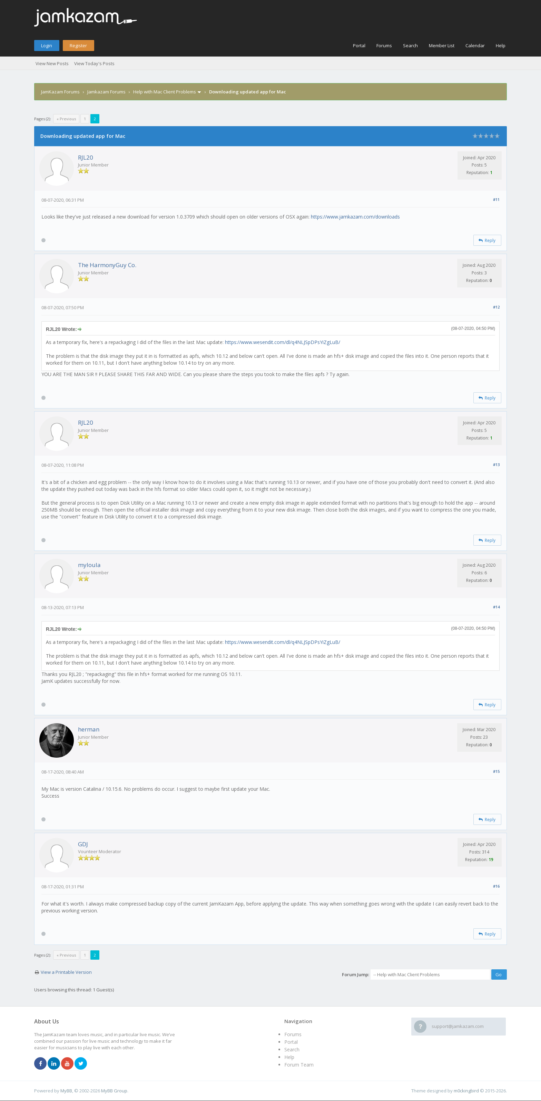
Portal (359, 45)
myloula (89, 565)
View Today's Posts (94, 63)
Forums (384, 45)
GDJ (83, 844)
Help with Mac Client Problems (164, 92)
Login (46, 45)
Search (410, 45)
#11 (496, 199)
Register (78, 45)
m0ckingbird (466, 1091)
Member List (441, 45)
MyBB (66, 1091)
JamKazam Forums (60, 92)
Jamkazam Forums (106, 92)
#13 (496, 464)
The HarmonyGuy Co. (107, 265)
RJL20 (85, 157)
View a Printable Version (66, 972)
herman (88, 729)
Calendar (475, 45)
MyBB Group (114, 1091)
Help (500, 45)
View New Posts (52, 63)
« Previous (66, 118)
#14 (496, 606)
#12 (496, 307)
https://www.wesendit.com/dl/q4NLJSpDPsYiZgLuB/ (282, 342)
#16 (496, 886)
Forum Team (299, 1064)
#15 (496, 771)
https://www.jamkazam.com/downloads (355, 216)
